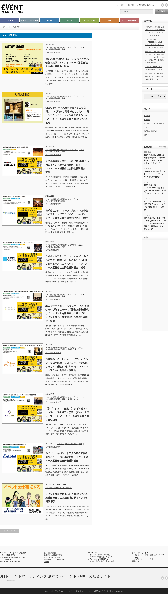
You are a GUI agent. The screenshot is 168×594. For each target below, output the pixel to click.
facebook (166, 5)
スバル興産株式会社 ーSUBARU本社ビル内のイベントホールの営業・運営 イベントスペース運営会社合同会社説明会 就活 (67, 166)
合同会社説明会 (54, 49)
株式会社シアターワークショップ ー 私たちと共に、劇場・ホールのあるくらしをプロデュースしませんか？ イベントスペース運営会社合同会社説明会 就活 (67, 262)
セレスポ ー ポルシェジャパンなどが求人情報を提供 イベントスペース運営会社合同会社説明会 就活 (67, 62)
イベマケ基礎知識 (129, 21)
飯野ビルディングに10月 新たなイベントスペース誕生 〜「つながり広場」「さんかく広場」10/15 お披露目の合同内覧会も (155, 57)
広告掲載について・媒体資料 (54, 559)
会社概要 (120, 5)
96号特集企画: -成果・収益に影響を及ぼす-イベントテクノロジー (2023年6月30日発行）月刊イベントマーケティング (155, 223)
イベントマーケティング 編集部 (58, 488)
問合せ (146, 135)
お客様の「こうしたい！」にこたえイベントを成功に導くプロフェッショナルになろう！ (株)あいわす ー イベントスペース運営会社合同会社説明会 (66, 365)
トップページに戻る (9, 531)
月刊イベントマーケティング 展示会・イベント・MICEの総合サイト (55, 576)
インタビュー (89, 21)
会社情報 (147, 116)
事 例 (49, 21)
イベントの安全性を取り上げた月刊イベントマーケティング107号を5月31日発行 (154, 206)
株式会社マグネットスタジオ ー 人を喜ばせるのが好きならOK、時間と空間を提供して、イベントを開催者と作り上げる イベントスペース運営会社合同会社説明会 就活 (67, 313)
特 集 (69, 21)
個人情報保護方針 (150, 131)
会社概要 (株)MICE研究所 (53, 555)
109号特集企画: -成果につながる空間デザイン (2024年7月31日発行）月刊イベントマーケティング (154, 159)
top (58, 485)
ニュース (9, 21)
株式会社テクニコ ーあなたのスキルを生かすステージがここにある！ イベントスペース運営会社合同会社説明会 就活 (66, 214)
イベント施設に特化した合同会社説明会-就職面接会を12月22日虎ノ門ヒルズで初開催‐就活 (66, 498)
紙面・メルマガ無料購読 (53, 557)
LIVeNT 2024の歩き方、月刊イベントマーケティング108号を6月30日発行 (154, 174)
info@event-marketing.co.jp (10, 561)
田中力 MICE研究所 (53, 52)
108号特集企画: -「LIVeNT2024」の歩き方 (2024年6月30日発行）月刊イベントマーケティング (155, 189)
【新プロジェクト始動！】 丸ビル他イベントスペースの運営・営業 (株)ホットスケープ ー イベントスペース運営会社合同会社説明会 (67, 414)
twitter (162, 5)
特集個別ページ (72, 350)
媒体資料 (131, 5)
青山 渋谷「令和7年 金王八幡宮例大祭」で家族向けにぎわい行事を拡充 (155, 76)
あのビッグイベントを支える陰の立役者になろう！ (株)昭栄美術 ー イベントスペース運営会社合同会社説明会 (66, 457)
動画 (109, 21)
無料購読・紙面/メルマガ (148, 5)
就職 (63, 49)
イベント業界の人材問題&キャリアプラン (61, 47)
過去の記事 (162, 147)
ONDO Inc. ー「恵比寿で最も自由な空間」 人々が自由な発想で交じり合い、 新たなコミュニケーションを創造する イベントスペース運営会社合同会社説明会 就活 (67, 115)
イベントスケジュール (29, 21)
